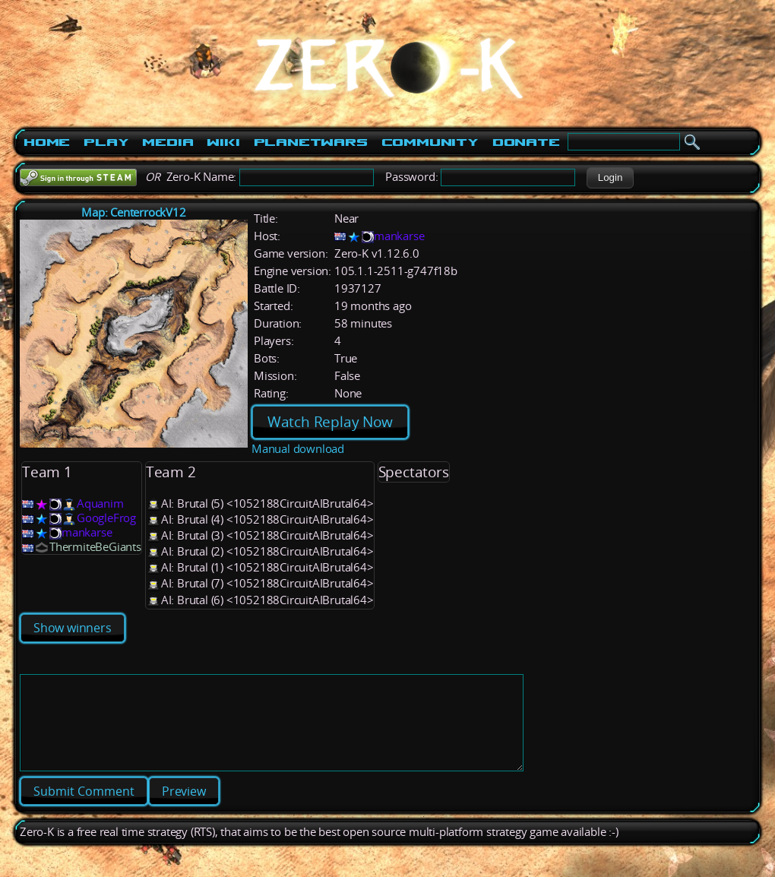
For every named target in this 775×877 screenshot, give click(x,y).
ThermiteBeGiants (95, 547)
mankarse (399, 236)
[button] (610, 177)
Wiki (223, 142)
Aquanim (100, 503)
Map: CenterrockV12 (133, 212)
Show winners (72, 627)
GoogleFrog (106, 518)
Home (47, 142)
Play (106, 142)
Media (167, 142)
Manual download (297, 449)
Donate (526, 142)
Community (430, 142)
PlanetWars (311, 142)
